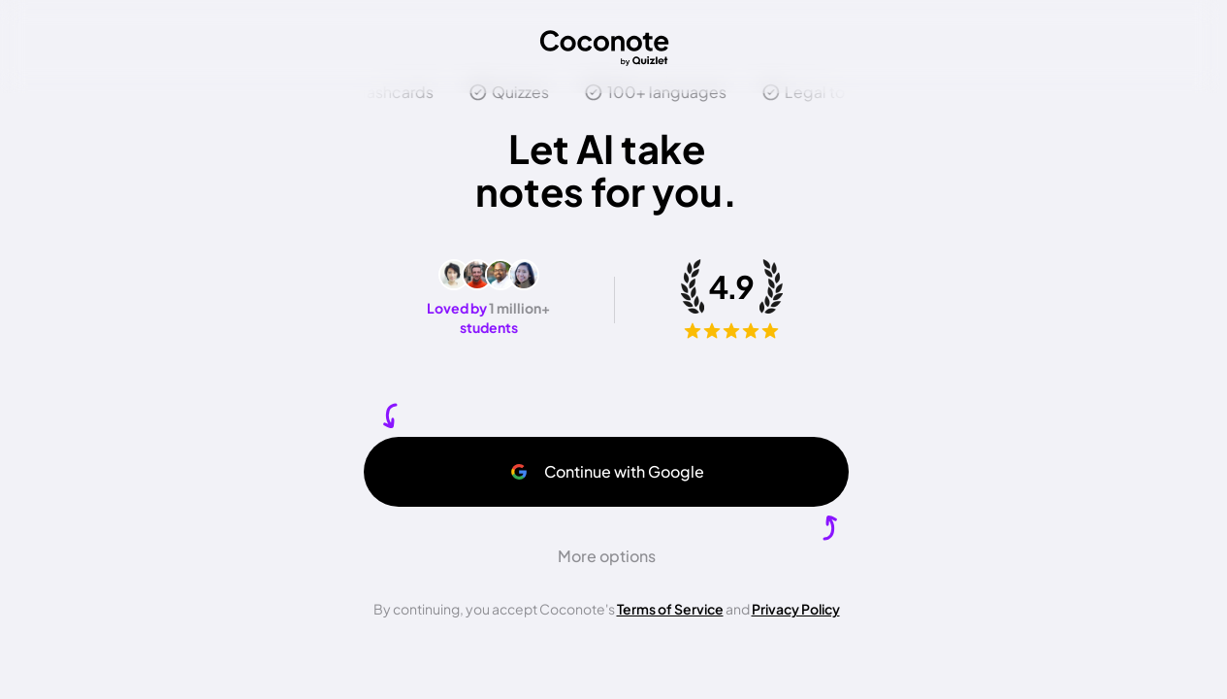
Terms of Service (670, 608)
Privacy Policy (796, 608)
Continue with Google (606, 471)
